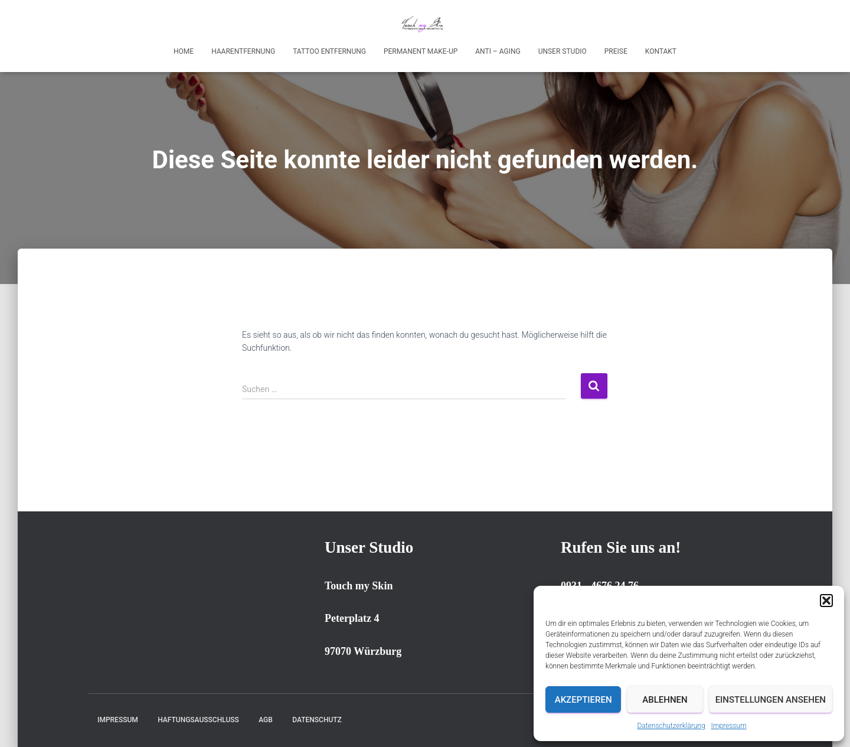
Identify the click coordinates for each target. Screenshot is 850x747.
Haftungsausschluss (198, 720)
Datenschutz (317, 720)
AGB (266, 720)
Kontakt (660, 51)
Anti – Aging (497, 51)
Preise (615, 51)
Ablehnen (664, 699)
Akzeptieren (583, 699)
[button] (826, 600)
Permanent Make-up (420, 51)
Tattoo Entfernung (329, 51)
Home (184, 51)
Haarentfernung (243, 51)
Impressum (729, 726)
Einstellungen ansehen (770, 699)
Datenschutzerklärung (671, 726)
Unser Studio (562, 51)
